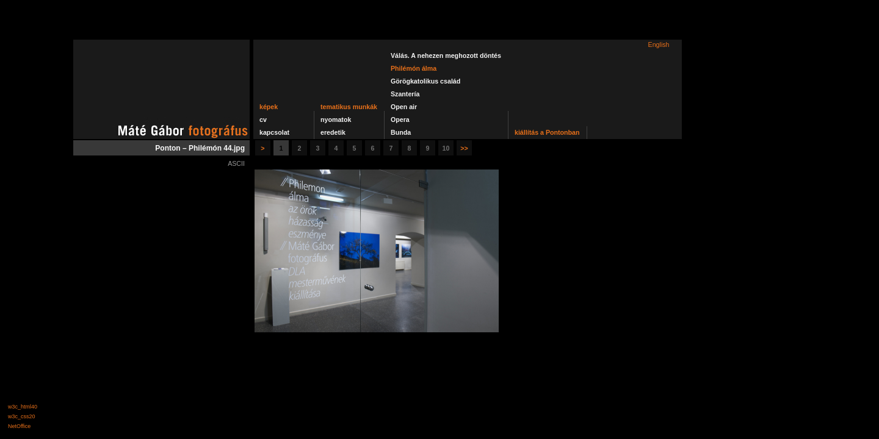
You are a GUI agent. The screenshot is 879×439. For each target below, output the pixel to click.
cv (263, 119)
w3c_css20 (21, 416)
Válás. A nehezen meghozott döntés (446, 55)
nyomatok (335, 119)
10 (446, 148)
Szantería (405, 94)
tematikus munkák (348, 106)
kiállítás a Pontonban (547, 132)
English (659, 44)
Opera (400, 119)
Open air (404, 106)
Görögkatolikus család (425, 81)
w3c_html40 (22, 407)
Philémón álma (413, 68)
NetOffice (19, 426)
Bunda (401, 132)
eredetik (332, 132)
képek (268, 106)
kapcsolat (274, 132)
